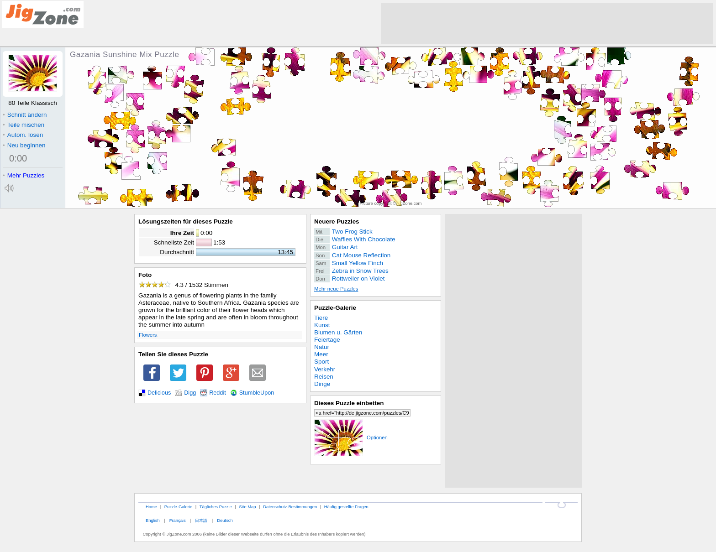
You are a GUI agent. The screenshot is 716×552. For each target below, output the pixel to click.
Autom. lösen (23, 134)
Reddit (217, 393)
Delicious (159, 393)
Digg (190, 393)
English (153, 520)
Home (151, 506)
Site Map (247, 506)
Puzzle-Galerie (335, 307)
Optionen (351, 437)
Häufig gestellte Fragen (346, 506)
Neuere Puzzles (336, 221)
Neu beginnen (24, 145)
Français (177, 520)
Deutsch (224, 520)
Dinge (322, 383)
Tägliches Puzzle (216, 506)
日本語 (201, 520)
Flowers (148, 335)
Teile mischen (23, 124)
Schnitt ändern (25, 114)
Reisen (323, 376)
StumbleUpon (256, 393)
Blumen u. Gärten (338, 332)
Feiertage (327, 339)
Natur (321, 347)
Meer (321, 354)
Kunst (322, 325)
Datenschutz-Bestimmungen (290, 506)
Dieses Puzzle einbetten (349, 403)
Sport (321, 361)
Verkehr (324, 369)
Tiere (321, 317)
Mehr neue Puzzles (336, 289)
